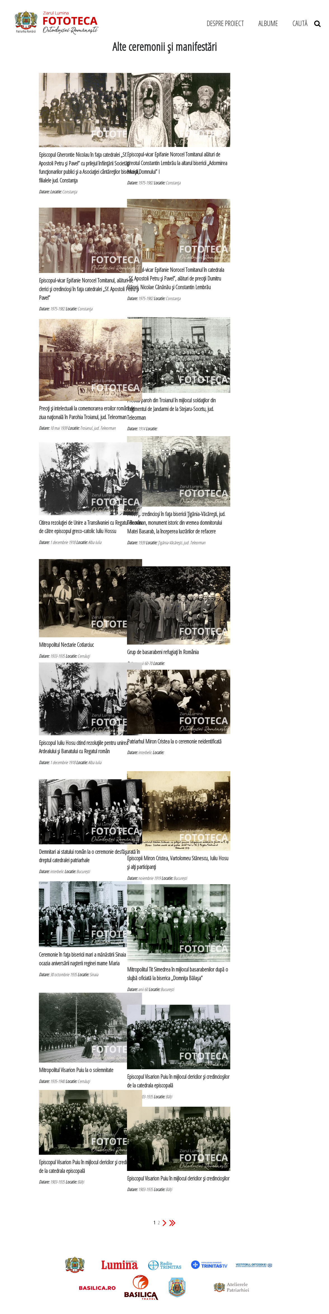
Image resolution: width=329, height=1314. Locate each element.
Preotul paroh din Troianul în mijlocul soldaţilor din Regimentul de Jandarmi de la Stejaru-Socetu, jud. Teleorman (164, 390)
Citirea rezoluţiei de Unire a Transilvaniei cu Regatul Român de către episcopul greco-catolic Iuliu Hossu (76, 513)
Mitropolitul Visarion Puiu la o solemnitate (76, 1053)
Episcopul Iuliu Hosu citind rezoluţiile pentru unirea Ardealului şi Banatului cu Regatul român (77, 733)
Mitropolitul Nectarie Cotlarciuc (66, 625)
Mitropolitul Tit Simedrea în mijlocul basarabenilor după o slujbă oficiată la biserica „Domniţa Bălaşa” (161, 959)
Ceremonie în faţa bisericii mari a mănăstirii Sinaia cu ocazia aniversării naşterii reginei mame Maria (76, 947)
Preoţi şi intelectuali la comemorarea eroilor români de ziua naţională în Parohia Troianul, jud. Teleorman (77, 396)
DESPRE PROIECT (225, 23)
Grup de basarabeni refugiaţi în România (163, 632)
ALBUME (268, 23)
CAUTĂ (306, 23)
